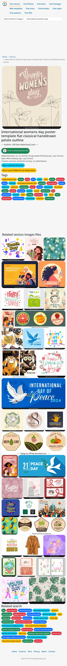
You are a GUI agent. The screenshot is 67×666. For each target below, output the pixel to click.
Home (4, 57)
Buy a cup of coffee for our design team (19, 170)
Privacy (37, 651)
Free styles (57, 8)
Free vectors (15, 4)
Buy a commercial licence (13, 165)
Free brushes (43, 8)
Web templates (16, 8)
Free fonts (41, 4)
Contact (52, 651)
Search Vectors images (13, 19)
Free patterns (15, 13)
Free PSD (28, 13)
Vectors (12, 57)
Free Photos (28, 4)
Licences (22, 651)
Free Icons (30, 8)
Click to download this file (15, 151)
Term (30, 651)
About (44, 651)
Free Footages (55, 4)
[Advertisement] (33, 39)
